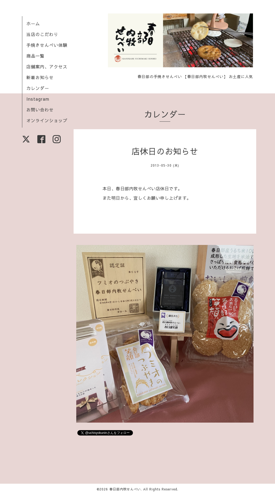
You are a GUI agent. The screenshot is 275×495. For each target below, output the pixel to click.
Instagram (37, 99)
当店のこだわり (42, 34)
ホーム (33, 23)
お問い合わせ (40, 110)
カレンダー (37, 88)
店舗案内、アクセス (46, 66)
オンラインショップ (46, 120)
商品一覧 (35, 56)
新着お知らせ (40, 77)
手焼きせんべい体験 (46, 45)
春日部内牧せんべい (125, 489)
